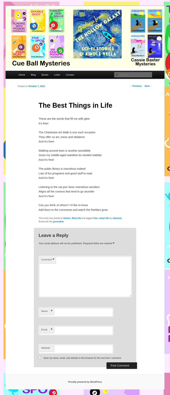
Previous (136, 86)
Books (45, 74)
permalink (58, 221)
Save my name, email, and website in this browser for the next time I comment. (83, 358)
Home (22, 74)
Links (57, 74)
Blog (33, 74)
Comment (47, 259)
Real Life (76, 218)
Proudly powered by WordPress (85, 382)
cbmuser (117, 218)
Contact (70, 74)
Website (45, 347)
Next (148, 86)
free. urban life (101, 218)
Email (46, 329)
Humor (67, 218)
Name (46, 311)
